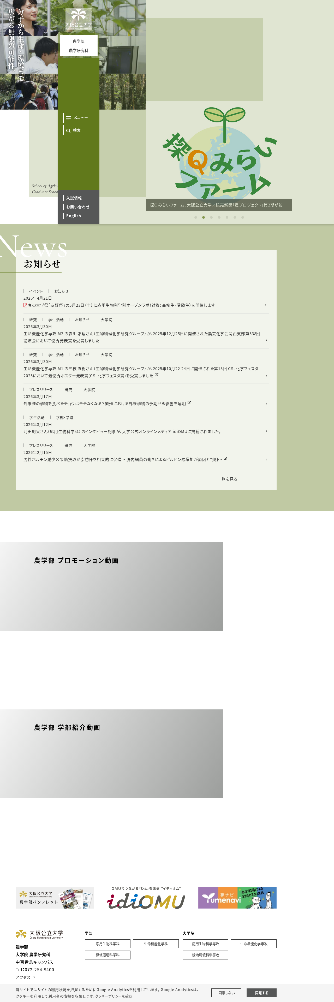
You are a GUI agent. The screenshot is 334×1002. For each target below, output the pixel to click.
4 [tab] (219, 217)
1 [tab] (195, 217)
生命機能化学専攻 (254, 950)
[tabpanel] (219, 156)
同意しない (226, 992)
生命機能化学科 (156, 950)
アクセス (24, 983)
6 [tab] (235, 217)
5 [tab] (227, 217)
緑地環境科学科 (108, 962)
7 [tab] (242, 217)
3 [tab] (211, 217)
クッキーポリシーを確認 (115, 996)
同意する (262, 992)
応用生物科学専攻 (205, 950)
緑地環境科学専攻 (205, 962)
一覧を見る (226, 485)
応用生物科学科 (108, 950)
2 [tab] (203, 217)
